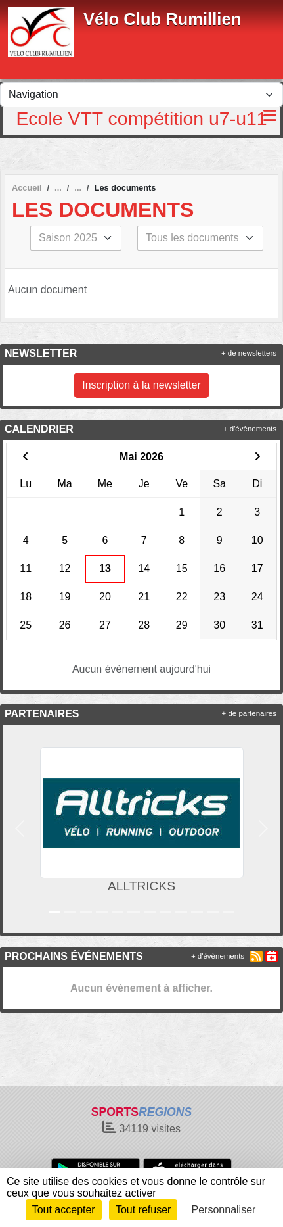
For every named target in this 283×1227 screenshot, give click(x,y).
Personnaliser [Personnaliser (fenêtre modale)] (224, 1209)
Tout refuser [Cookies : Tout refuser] (143, 1209)
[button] (19, 828)
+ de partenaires (249, 713)
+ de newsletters (248, 353)
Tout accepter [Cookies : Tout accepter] (63, 1209)
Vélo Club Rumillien (162, 19)
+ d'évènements (249, 429)
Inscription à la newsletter (141, 385)
